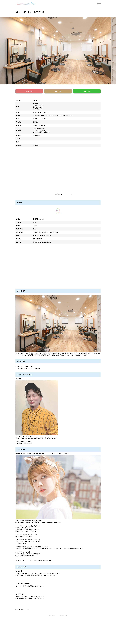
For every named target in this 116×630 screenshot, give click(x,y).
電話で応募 (58, 92)
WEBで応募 (29, 92)
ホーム (16, 610)
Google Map (63, 196)
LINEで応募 (87, 92)
